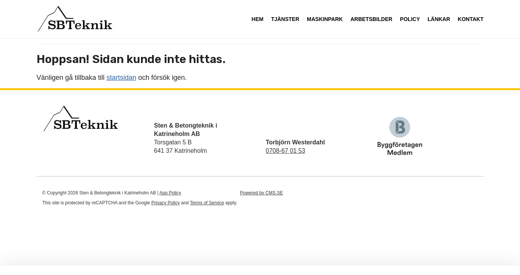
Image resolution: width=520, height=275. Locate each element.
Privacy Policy (165, 202)
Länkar (439, 19)
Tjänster (285, 19)
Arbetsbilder (371, 19)
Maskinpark (325, 19)
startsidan (121, 77)
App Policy (170, 193)
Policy (410, 19)
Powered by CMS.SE (261, 193)
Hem (257, 19)
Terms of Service (207, 202)
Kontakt (470, 19)
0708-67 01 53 (285, 150)
